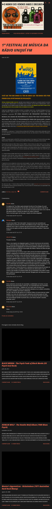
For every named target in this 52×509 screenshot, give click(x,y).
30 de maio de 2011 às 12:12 (14, 232)
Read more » (46, 382)
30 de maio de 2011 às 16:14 (14, 276)
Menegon (8, 220)
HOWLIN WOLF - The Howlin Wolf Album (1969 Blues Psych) (25, 426)
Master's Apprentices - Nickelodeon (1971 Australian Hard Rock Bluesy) (25, 487)
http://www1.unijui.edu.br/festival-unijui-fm (31, 156)
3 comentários (15, 443)
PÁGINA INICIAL (6, 33)
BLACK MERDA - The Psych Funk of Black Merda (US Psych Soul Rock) (24, 364)
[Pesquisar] (46, 3)
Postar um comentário (7, 316)
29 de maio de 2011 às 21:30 (14, 215)
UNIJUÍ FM (9, 237)
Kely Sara (8, 306)
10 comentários (16, 382)
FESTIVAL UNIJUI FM (11, 192)
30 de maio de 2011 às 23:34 (14, 302)
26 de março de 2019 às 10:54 (14, 312)
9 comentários (15, 505)
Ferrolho (8, 203)
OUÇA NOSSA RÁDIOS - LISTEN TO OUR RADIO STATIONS (28, 33)
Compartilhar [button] (44, 192)
